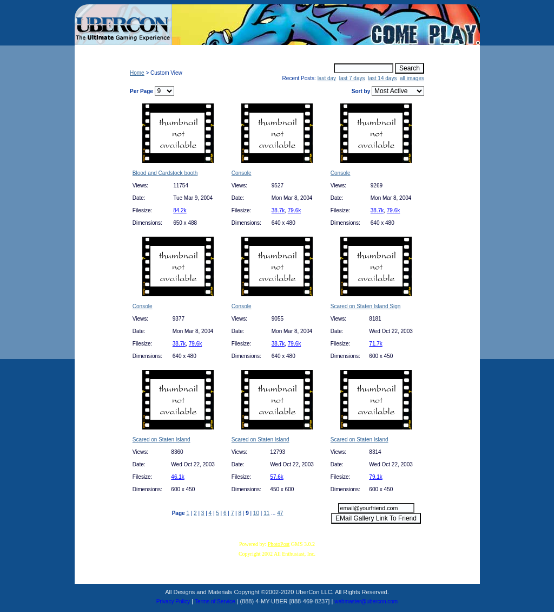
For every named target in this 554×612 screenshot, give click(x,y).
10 (256, 513)
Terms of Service (215, 601)
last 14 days (382, 78)
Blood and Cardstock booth (165, 173)
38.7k (278, 210)
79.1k (375, 477)
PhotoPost (279, 544)
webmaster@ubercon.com (366, 601)
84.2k (179, 210)
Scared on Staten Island (161, 439)
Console (242, 173)
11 (266, 513)
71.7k (375, 344)
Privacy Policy (173, 601)
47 (280, 513)
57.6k (276, 477)
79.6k (294, 210)
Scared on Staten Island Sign (366, 306)
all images (412, 78)
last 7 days (352, 78)
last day (327, 78)
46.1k (177, 477)
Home (137, 73)
